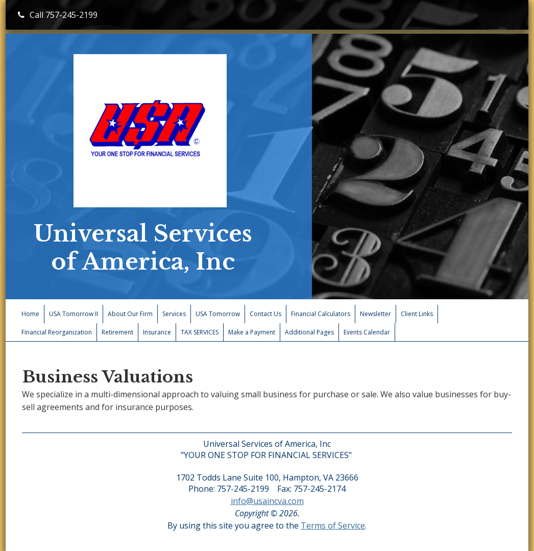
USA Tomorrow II (73, 313)
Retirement (117, 332)
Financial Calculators (320, 313)
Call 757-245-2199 (58, 14)
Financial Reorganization (56, 332)
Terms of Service (333, 525)
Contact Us (265, 313)
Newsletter (375, 313)
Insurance (157, 332)
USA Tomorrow (218, 313)
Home (30, 313)
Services (174, 313)
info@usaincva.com (267, 501)
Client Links (417, 313)
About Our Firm (130, 313)
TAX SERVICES (200, 332)
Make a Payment (251, 332)
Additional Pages (309, 332)
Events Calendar (367, 332)
